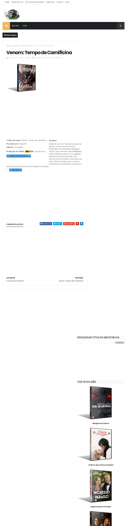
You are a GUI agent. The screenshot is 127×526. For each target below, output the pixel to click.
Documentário (93, 466)
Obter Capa (15, 172)
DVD (25, 25)
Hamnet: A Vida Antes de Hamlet (105, 259)
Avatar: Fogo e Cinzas (105, 398)
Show (115, 474)
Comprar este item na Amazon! (19, 156)
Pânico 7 (105, 225)
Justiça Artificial (106, 363)
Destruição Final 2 (105, 294)
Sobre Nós (50, 2)
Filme (30, 46)
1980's (101, 444)
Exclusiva (24, 46)
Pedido (90, 474)
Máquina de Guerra (105, 121)
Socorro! (105, 329)
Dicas (67, 2)
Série (103, 474)
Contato (59, 2)
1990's (113, 444)
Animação (92, 457)
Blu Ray (15, 25)
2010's (103, 448)
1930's (90, 444)
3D (115, 453)
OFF (103, 470)
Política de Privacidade (34, 2)
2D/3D (104, 453)
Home (7, 2)
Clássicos (109, 461)
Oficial (113, 470)
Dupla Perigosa (105, 432)
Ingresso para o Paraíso (105, 190)
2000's (90, 448)
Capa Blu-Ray (110, 457)
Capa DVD (15, 46)
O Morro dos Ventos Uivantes (105, 156)
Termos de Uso (17, 2)
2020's (90, 453)
